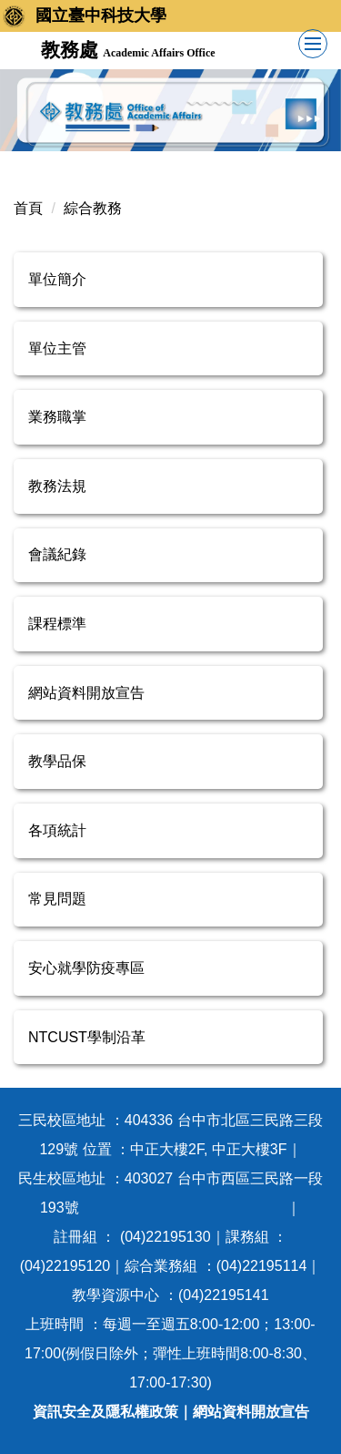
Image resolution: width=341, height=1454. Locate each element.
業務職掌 (57, 417)
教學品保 (57, 761)
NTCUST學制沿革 (86, 1037)
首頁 (28, 208)
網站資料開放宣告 (86, 693)
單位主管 (57, 348)
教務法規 (57, 486)
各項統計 (57, 830)
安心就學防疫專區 (86, 968)
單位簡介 (57, 279)
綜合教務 (93, 208)
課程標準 (57, 623)
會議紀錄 (57, 554)
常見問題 (57, 898)
